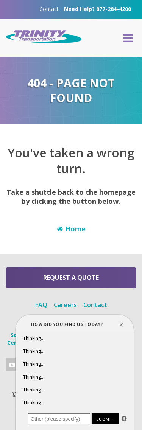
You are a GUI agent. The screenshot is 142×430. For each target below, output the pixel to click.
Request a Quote (71, 277)
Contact (49, 8)
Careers (65, 305)
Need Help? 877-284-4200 (97, 8)
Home (71, 228)
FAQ (41, 305)
